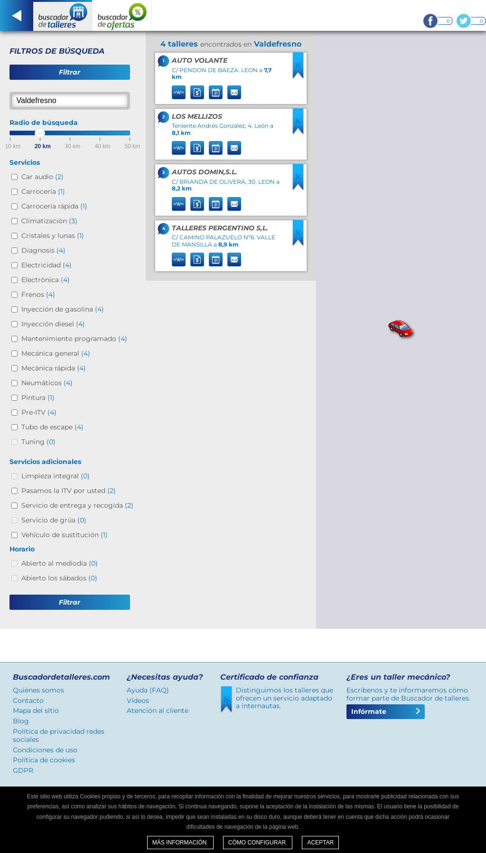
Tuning (38, 441)
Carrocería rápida (54, 206)
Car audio (42, 176)
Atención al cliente (157, 710)
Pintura (38, 397)
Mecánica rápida (53, 368)
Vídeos (138, 700)
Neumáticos (47, 383)
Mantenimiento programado (74, 338)
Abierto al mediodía (59, 563)
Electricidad (46, 265)
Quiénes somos (38, 690)
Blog (21, 721)
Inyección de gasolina (62, 309)
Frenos (38, 294)
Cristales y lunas (52, 235)
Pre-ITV (38, 412)
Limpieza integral (55, 476)
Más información (180, 842)
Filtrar (69, 72)
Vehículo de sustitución (64, 535)
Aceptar (320, 842)
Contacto (28, 700)
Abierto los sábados (59, 578)
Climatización (49, 221)
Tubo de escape (52, 427)
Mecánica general (55, 353)
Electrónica (45, 279)
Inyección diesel (53, 324)
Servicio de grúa (53, 520)
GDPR (23, 770)
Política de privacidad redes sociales (58, 735)
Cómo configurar (258, 842)
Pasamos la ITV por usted (68, 490)
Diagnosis (43, 250)
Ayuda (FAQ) (148, 690)
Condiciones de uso (45, 750)
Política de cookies (44, 760)
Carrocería (43, 191)
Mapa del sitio (36, 710)
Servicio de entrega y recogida (77, 505)
